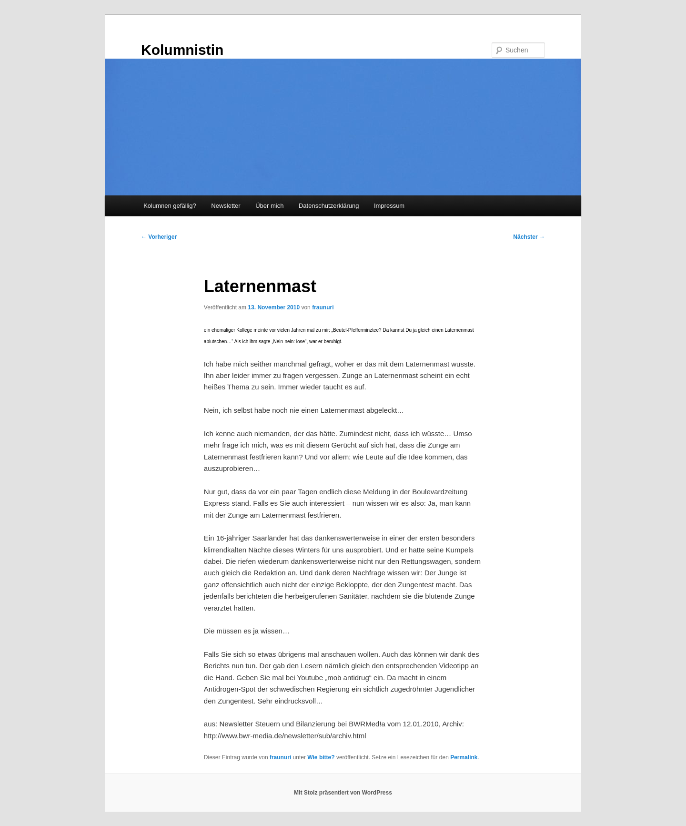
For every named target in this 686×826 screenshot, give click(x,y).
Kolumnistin (182, 50)
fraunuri (322, 307)
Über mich (269, 205)
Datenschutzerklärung (329, 205)
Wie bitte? (320, 757)
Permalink (463, 757)
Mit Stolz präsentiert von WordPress (343, 792)
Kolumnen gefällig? (169, 205)
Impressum (389, 205)
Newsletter (225, 205)
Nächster (529, 237)
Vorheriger (159, 237)
